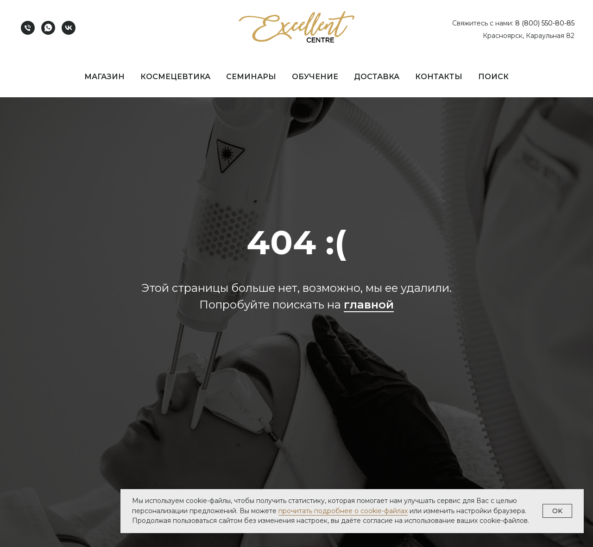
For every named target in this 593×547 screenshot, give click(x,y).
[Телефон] (28, 28)
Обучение (315, 76)
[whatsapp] (48, 28)
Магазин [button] (104, 76)
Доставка (376, 76)
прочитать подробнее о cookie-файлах (343, 511)
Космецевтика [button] (175, 76)
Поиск (493, 76)
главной (369, 304)
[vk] (69, 28)
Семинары (251, 76)
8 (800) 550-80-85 (544, 23)
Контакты (438, 76)
